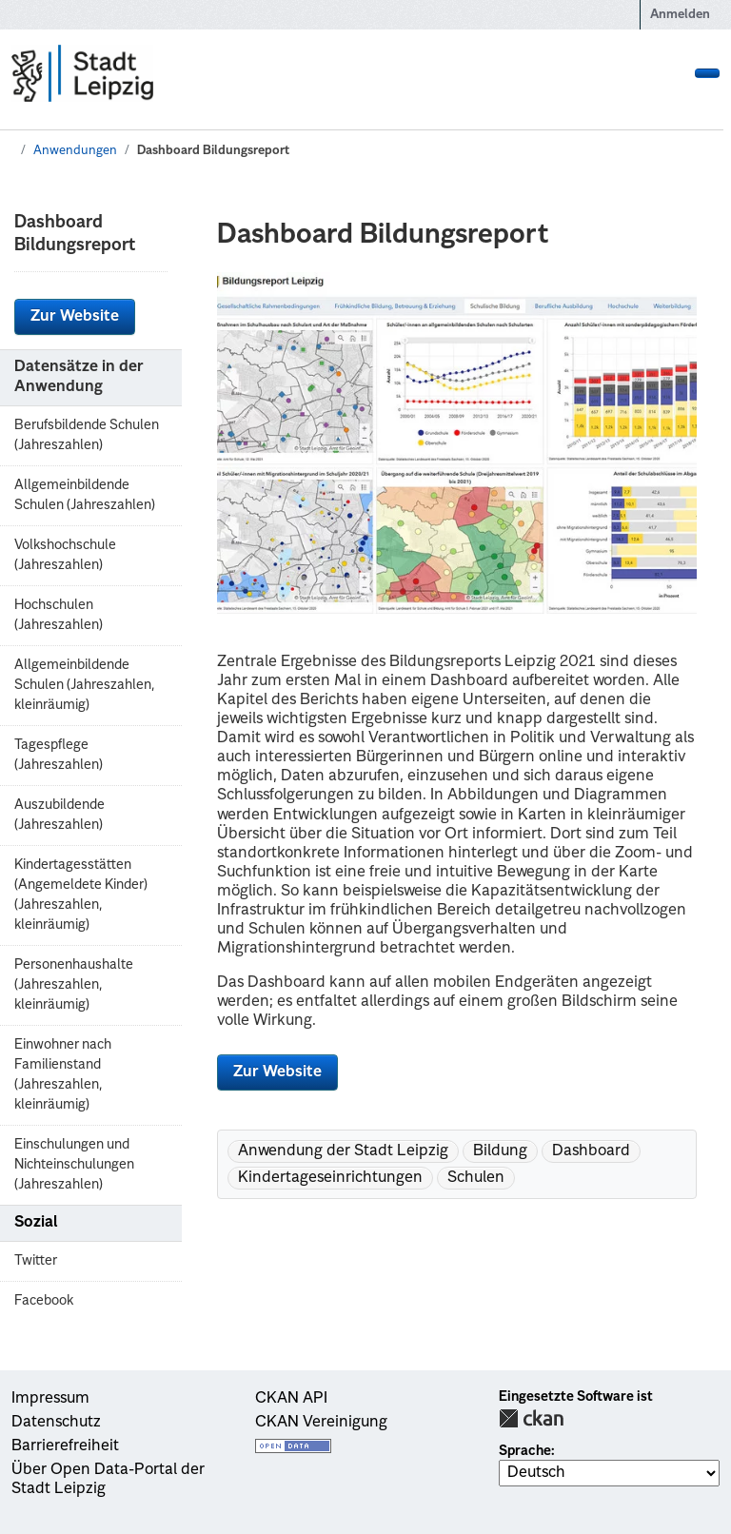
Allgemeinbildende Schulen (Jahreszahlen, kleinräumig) (84, 685)
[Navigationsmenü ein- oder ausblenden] (707, 73)
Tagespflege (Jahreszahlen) (58, 755)
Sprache (525, 1451)
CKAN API (291, 1398)
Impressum (50, 1398)
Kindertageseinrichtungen (330, 1178)
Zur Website (74, 316)
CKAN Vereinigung (321, 1422)
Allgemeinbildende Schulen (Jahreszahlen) (84, 495)
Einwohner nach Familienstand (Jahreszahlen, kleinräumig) (62, 1074)
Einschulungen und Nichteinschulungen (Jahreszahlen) (74, 1164)
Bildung (500, 1151)
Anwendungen (75, 151)
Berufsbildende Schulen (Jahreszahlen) (86, 435)
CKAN (531, 1418)
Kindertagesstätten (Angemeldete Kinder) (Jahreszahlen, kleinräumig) (81, 895)
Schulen (475, 1178)
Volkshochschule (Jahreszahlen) (65, 555)
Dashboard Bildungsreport (213, 151)
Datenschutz (56, 1422)
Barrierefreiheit (65, 1446)
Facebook (43, 1301)
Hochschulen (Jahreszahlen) (58, 615)
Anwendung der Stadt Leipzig (343, 1151)
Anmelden (680, 15)
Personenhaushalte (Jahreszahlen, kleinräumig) (73, 985)
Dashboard (591, 1151)
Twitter (35, 1261)
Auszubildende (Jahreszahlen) (59, 815)
